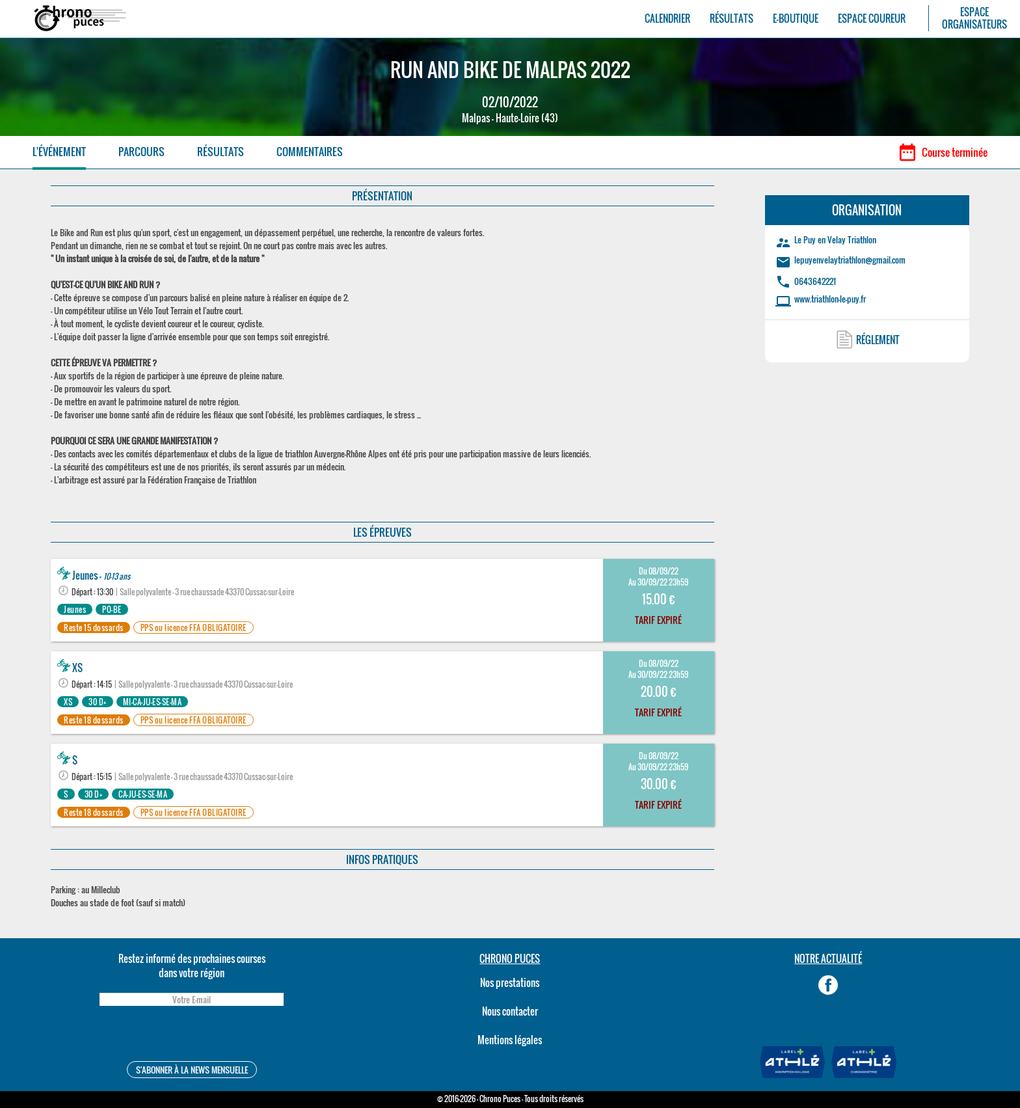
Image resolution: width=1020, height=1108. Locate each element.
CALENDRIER (667, 18)
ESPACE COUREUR (872, 18)
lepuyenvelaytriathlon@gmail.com (850, 259)
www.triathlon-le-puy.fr (830, 298)
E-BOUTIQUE (795, 18)
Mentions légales (509, 1040)
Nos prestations (509, 982)
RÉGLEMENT (878, 339)
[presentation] (191, 1035)
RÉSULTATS (731, 18)
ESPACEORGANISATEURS (974, 18)
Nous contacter (510, 1011)
